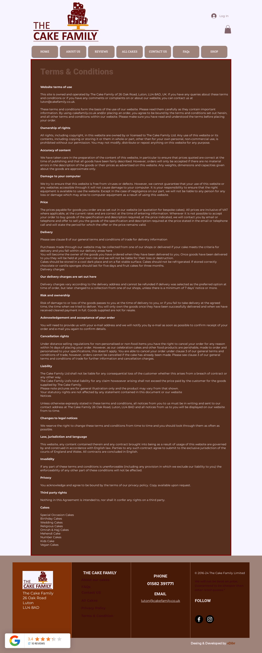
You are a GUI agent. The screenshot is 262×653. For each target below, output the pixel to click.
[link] (227, 29)
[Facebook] (199, 619)
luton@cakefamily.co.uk (57, 102)
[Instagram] (210, 619)
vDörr (231, 643)
